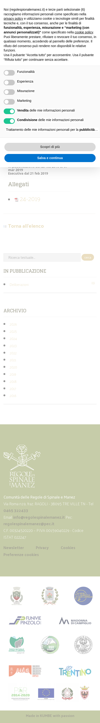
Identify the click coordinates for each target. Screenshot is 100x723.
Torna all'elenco (26, 225)
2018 (13, 381)
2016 (13, 395)
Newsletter (13, 547)
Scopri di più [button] (50, 147)
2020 (13, 367)
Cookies (68, 547)
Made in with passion (50, 715)
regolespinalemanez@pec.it (29, 523)
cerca (87, 257)
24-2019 (27, 198)
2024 (13, 338)
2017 (13, 388)
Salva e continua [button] (50, 158)
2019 (13, 374)
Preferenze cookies (21, 554)
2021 (13, 360)
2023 (13, 345)
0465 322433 (15, 510)
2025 (13, 331)
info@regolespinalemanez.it (39, 517)
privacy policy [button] (13, 18)
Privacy (42, 547)
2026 (13, 324)
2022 (13, 353)
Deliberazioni (19, 284)
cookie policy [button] (84, 32)
